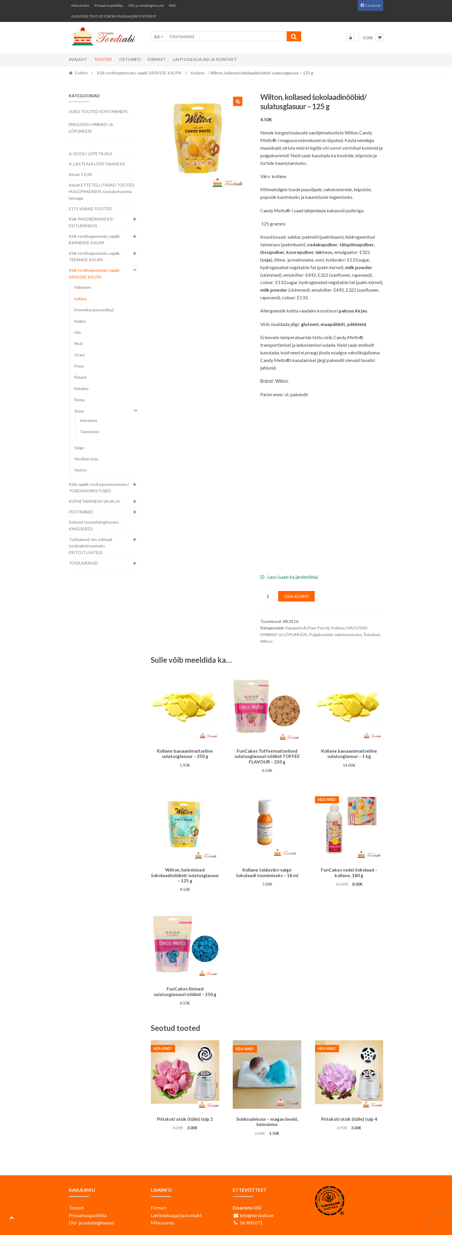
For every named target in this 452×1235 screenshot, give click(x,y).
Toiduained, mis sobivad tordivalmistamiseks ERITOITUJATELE (90, 546)
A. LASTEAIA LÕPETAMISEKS (97, 163)
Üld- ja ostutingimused (146, 5)
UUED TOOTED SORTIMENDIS (98, 111)
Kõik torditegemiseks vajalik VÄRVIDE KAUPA (139, 72)
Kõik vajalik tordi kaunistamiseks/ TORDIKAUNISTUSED (99, 487)
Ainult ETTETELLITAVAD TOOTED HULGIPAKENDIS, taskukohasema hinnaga (101, 191)
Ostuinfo (130, 59)
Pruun (79, 366)
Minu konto (80, 5)
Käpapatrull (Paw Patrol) (307, 627)
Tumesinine (89, 432)
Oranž (79, 355)
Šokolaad (372, 634)
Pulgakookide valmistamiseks (335, 634)
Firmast (157, 59)
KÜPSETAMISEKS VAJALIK (94, 501)
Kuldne (80, 321)
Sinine (79, 411)
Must (78, 343)
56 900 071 (251, 1219)
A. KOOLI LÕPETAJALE (91, 153)
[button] (237, 101)
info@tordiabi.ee (257, 1211)
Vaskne (80, 470)
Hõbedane (82, 287)
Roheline (81, 389)
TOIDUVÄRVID (83, 563)
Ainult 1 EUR (80, 174)
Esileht (81, 72)
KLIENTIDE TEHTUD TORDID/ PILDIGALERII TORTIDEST (113, 16)
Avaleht (78, 59)
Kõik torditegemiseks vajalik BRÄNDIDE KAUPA (94, 239)
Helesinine (88, 421)
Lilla (77, 332)
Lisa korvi (296, 596)
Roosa (79, 400)
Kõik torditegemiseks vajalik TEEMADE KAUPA (94, 256)
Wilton (266, 641)
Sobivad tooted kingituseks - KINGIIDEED (95, 525)
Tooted (103, 59)
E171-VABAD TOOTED (90, 208)
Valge (79, 448)
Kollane (197, 72)
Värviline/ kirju (86, 459)
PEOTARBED (81, 511)
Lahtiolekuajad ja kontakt (205, 59)
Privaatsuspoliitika (109, 5)
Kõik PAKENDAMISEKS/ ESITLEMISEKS (91, 222)
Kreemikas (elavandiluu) (94, 310)
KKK (172, 5)
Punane (80, 377)
